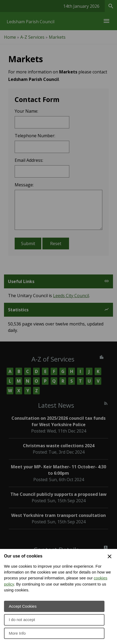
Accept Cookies (23, 606)
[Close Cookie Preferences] (109, 556)
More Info (17, 633)
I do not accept (22, 619)
